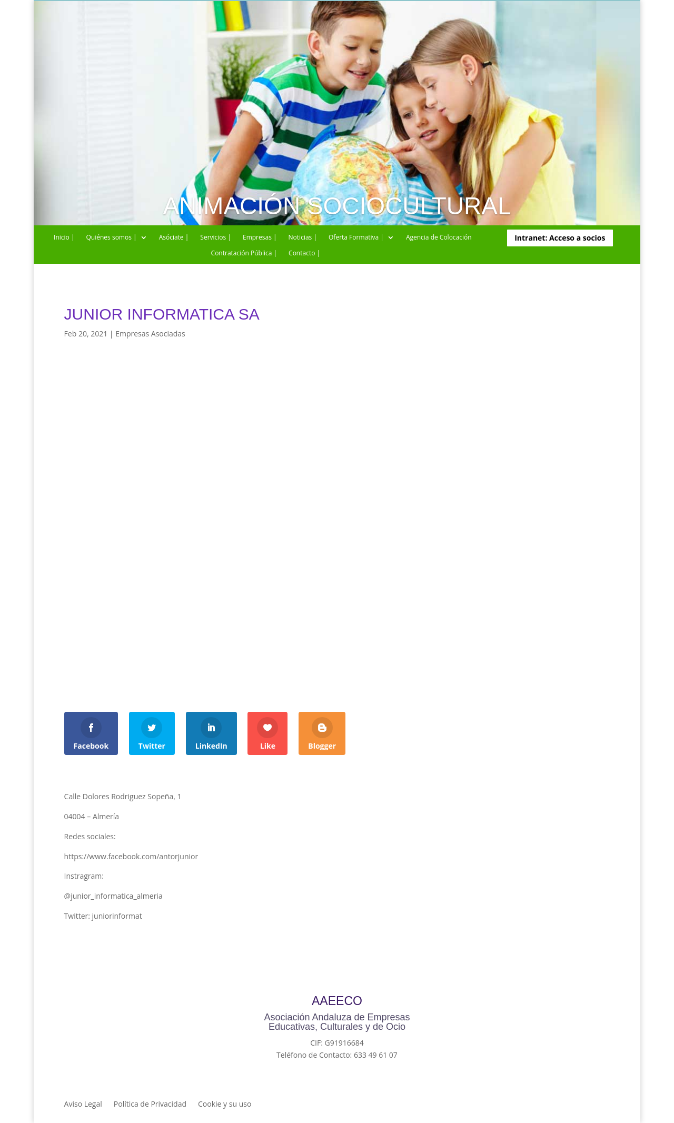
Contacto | (304, 253)
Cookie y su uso (224, 1104)
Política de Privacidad (150, 1104)
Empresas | (260, 238)
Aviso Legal (83, 1104)
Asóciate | (174, 238)
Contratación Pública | (244, 253)
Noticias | (303, 238)
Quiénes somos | (111, 238)
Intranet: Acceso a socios (559, 238)
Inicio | (64, 238)
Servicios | (215, 238)
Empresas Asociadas (150, 334)
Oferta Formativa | (356, 238)
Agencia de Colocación (439, 238)
